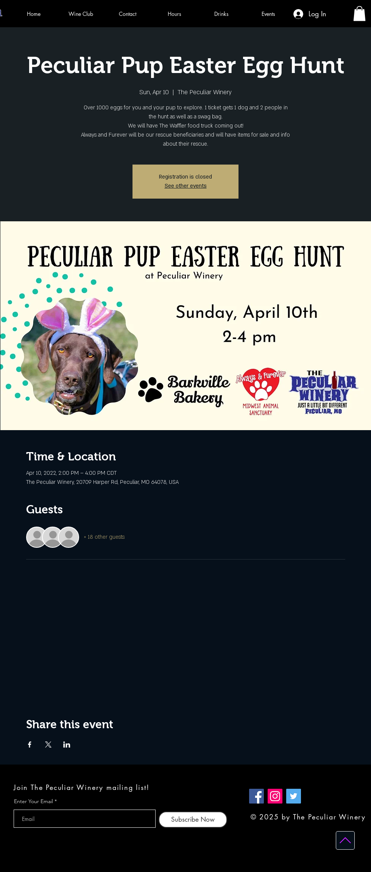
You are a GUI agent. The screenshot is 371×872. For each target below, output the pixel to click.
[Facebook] (256, 796)
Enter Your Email (33, 801)
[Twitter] (293, 796)
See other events (186, 186)
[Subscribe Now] (193, 819)
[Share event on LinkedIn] (66, 744)
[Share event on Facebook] (29, 744)
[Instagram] (275, 796)
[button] (359, 13)
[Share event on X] (48, 744)
